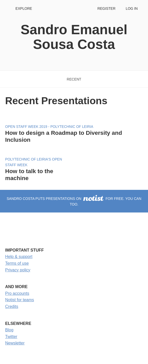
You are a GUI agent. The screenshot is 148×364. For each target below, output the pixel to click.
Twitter (11, 336)
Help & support (18, 256)
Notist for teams (19, 300)
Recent (74, 79)
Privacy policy (17, 270)
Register (106, 9)
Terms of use (17, 263)
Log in (132, 9)
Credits (11, 306)
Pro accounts (17, 293)
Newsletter (15, 343)
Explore (23, 9)
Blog (9, 330)
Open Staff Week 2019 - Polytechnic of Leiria (49, 127)
